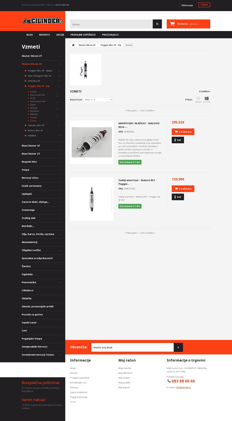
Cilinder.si (27, 290)
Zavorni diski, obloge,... (36, 201)
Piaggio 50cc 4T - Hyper (40, 70)
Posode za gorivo (32, 314)
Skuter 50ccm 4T (32, 63)
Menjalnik (34, 111)
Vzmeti (33, 120)
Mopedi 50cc (29, 161)
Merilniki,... (28, 226)
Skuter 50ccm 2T (32, 55)
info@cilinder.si (183, 387)
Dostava (74, 387)
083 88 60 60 (183, 381)
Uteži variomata (31, 185)
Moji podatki (124, 382)
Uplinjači (27, 193)
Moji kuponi (124, 387)
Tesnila (33, 117)
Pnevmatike (29, 282)
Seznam (206, 100)
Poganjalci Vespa (32, 338)
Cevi (24, 330)
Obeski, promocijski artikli (37, 306)
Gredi (32, 98)
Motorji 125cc (30, 177)
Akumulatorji (29, 242)
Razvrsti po (76, 99)
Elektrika (34, 114)
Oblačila (26, 298)
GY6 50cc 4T (34, 80)
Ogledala (27, 274)
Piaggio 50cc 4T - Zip (39, 86)
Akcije (73, 368)
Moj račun (127, 360)
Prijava (204, 4)
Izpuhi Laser (29, 322)
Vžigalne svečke (31, 250)
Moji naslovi (124, 377)
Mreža (198, 100)
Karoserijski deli (37, 95)
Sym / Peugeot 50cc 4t (39, 75)
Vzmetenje (28, 209)
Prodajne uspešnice (79, 377)
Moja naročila (124, 368)
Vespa (25, 169)
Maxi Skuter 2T (31, 153)
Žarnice (26, 266)
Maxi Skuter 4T (31, 145)
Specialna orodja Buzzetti (37, 258)
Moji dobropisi (125, 372)
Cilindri (33, 91)
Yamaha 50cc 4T (36, 125)
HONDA (32, 135)
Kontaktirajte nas (78, 382)
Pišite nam (187, 5)
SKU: (120, 131)
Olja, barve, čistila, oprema (38, 234)
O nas (73, 401)
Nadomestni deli (37, 101)
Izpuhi (33, 104)
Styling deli (28, 218)
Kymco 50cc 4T (35, 130)
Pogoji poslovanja (78, 397)
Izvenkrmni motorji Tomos (38, 354)
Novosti (73, 372)
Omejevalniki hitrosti (34, 346)
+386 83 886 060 (61, 4)
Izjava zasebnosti (78, 392)
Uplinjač (34, 107)
